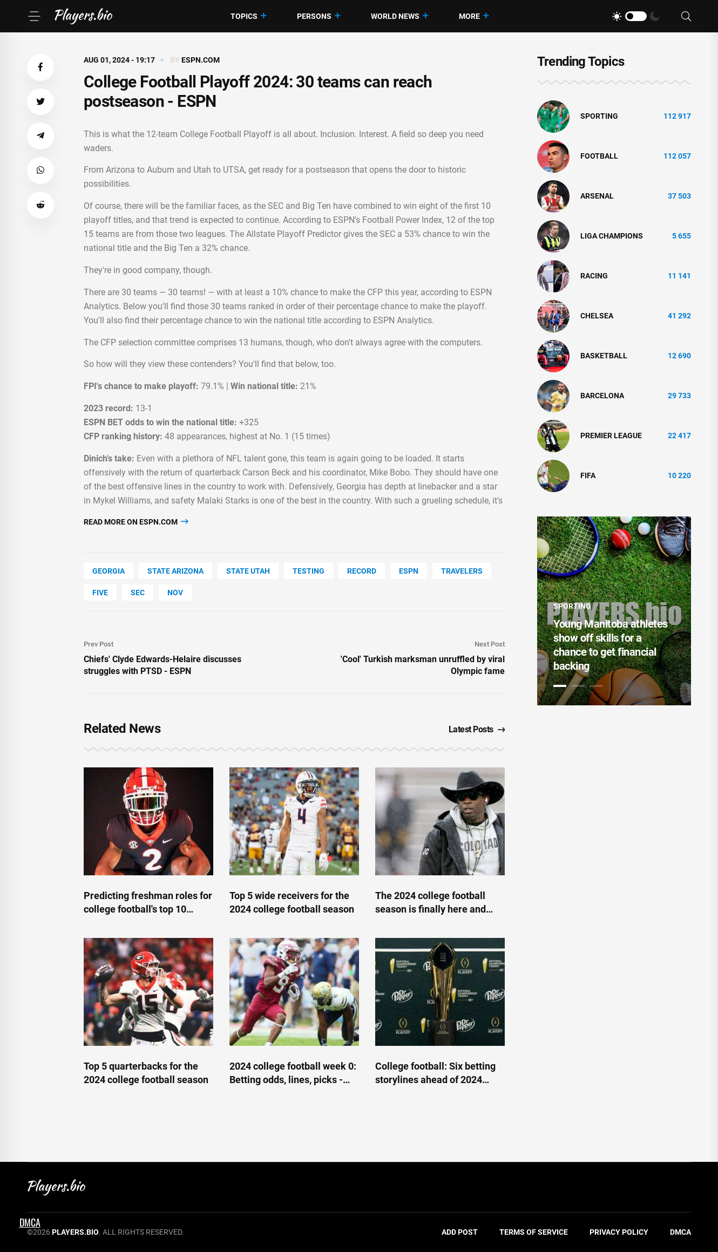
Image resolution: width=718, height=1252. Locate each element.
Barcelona (602, 395)
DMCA (680, 1232)
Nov (175, 592)
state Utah (248, 571)
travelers (462, 571)
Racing (594, 275)
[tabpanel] (614, 610)
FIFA (587, 475)
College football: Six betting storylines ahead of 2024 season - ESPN (435, 1079)
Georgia (108, 571)
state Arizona (175, 571)
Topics (244, 16)
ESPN (408, 571)
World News (395, 16)
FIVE (100, 592)
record (361, 571)
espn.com (200, 60)
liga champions (611, 236)
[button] (40, 67)
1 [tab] (559, 686)
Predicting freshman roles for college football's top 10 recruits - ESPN (148, 909)
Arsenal (597, 196)
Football (599, 156)
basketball (603, 355)
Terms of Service (533, 1232)
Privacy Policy (619, 1232)
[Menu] (34, 16)
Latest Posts (477, 729)
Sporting (599, 116)
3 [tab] (596, 686)
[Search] (686, 16)
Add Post (460, 1232)
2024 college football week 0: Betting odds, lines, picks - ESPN (292, 1079)
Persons (314, 16)
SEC (138, 592)
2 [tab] (578, 686)
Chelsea (596, 315)
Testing (308, 571)
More (469, 16)
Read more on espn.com (136, 521)
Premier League (611, 435)
